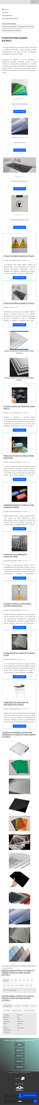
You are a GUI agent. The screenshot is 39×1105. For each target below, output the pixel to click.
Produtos (19, 1056)
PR (27, 980)
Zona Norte (17, 1006)
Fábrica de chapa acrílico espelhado (11, 30)
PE (8, 985)
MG (15, 980)
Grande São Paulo (16, 1010)
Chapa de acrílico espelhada (9, 26)
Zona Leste (7, 1010)
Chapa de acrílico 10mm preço (26, 26)
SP (23, 980)
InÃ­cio (19, 1044)
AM (27, 985)
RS (4, 985)
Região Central (8, 1006)
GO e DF (21, 985)
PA (31, 985)
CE (16, 985)
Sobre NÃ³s (19, 1050)
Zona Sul (33, 1006)
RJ (11, 980)
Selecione (5, 980)
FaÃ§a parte (19, 1067)
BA (12, 985)
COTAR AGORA (19, 111)
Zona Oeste (25, 1006)
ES (19, 980)
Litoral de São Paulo (29, 1010)
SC (32, 980)
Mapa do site (19, 1061)
